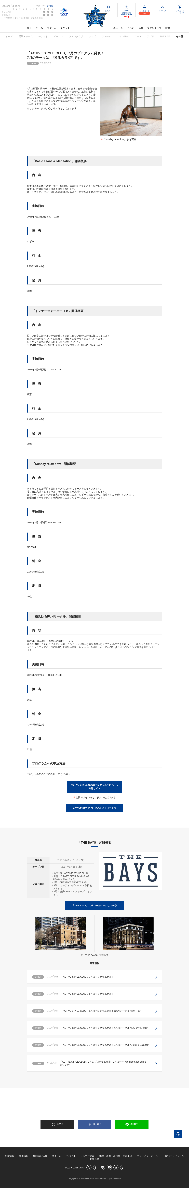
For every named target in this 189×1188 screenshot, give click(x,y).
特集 (167, 28)
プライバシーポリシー (148, 1156)
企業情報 (9, 1156)
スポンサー (123, 36)
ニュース (118, 28)
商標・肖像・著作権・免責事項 (115, 1156)
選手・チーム (26, 36)
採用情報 (23, 1156)
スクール (56, 1156)
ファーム (51, 28)
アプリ (150, 36)
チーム (39, 28)
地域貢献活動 (40, 1156)
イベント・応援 (135, 28)
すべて (9, 36)
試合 (29, 28)
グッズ (92, 36)
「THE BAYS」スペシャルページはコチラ (94, 905)
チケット (65, 28)
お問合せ (94, 1159)
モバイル (71, 1156)
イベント (58, 36)
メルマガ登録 (87, 1156)
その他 (179, 36)
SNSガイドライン (174, 1156)
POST (57, 1124)
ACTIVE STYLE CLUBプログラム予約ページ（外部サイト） (94, 787)
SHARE (94, 1124)
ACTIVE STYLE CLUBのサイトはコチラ (94, 808)
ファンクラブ (154, 28)
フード (137, 36)
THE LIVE (165, 36)
